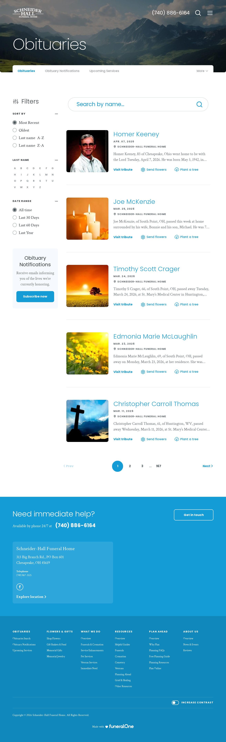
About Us (190, 631)
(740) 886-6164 (171, 12)
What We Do (91, 631)
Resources (123, 631)
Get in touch (194, 515)
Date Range (22, 201)
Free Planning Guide (159, 656)
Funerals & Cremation (92, 644)
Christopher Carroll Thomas (156, 403)
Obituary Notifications (24, 644)
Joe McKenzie (134, 201)
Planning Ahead (123, 674)
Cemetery (120, 662)
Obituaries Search (22, 638)
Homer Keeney (136, 134)
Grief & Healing (123, 680)
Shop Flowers (53, 638)
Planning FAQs (156, 650)
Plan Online (155, 668)
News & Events (190, 644)
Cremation (120, 656)
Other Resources (123, 686)
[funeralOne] (121, 726)
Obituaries (21, 631)
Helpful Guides (122, 644)
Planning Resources (159, 662)
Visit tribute (123, 170)
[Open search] (198, 12)
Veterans (119, 668)
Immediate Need (89, 668)
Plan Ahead (158, 631)
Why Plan (154, 644)
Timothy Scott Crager (146, 269)
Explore (31, 596)
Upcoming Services (22, 650)
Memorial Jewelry (56, 656)
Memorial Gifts (54, 650)
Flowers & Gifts (60, 631)
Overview (86, 638)
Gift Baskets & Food (56, 644)
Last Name (21, 160)
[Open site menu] (210, 12)
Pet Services (87, 656)
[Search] (199, 104)
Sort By (19, 113)
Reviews (187, 650)
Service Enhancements (92, 650)
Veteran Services (89, 662)
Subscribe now (35, 296)
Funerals (119, 650)
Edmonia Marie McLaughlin (155, 336)
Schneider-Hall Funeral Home (45, 548)
